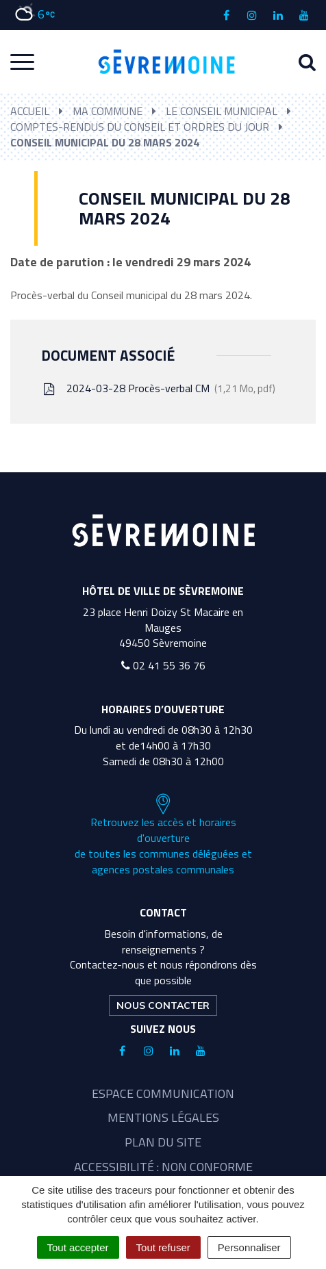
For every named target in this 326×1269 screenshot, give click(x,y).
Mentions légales (163, 1117)
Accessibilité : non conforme (163, 1166)
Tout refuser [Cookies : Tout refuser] (163, 1247)
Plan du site (163, 1142)
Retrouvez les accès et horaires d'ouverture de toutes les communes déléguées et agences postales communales (163, 835)
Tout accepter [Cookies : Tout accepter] (78, 1247)
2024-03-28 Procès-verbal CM (158, 388)
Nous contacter (163, 1005)
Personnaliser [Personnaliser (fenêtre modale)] (249, 1247)
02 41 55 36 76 (163, 665)
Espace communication (163, 1093)
